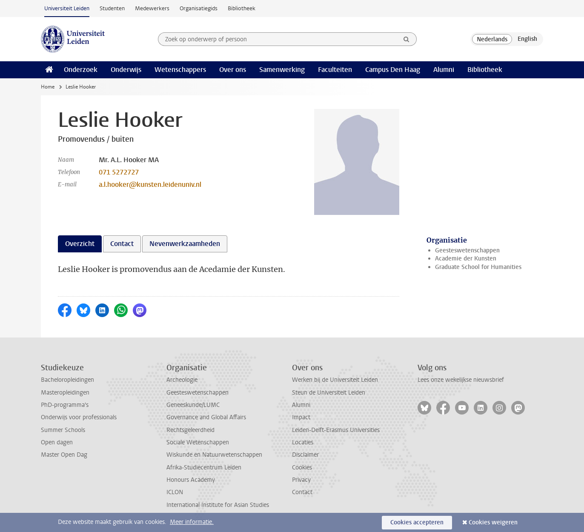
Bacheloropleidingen (67, 380)
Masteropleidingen (65, 393)
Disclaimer (305, 455)
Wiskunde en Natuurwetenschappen (214, 455)
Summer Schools (63, 430)
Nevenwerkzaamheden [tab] (184, 243)
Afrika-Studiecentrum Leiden (203, 467)
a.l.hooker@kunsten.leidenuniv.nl (150, 184)
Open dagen (57, 442)
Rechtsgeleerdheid (190, 430)
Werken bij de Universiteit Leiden (335, 380)
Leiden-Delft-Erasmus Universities (336, 430)
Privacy (301, 480)
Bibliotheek (241, 8)
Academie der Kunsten (465, 259)
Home (47, 86)
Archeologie (182, 380)
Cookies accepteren (417, 522)
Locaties (302, 442)
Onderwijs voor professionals (79, 417)
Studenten (112, 8)
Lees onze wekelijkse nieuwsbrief (461, 380)
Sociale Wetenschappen (197, 442)
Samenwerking (282, 69)
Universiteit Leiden (66, 8)
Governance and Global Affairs (206, 417)
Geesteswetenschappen (467, 250)
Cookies (302, 467)
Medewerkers (152, 8)
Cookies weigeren (493, 522)
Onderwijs (126, 69)
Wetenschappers (180, 69)
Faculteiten (335, 69)
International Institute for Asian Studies (217, 505)
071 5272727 (119, 172)
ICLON (174, 492)
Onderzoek (80, 69)
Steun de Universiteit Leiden (328, 393)
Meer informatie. (192, 522)
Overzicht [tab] (79, 243)
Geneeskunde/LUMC (193, 405)
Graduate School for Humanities (478, 267)
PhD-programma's (65, 405)
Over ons (232, 69)
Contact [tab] (122, 243)
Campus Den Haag (392, 69)
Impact (301, 417)
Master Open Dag (64, 455)
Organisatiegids (199, 8)
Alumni (443, 69)
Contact (302, 492)
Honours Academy (190, 480)
